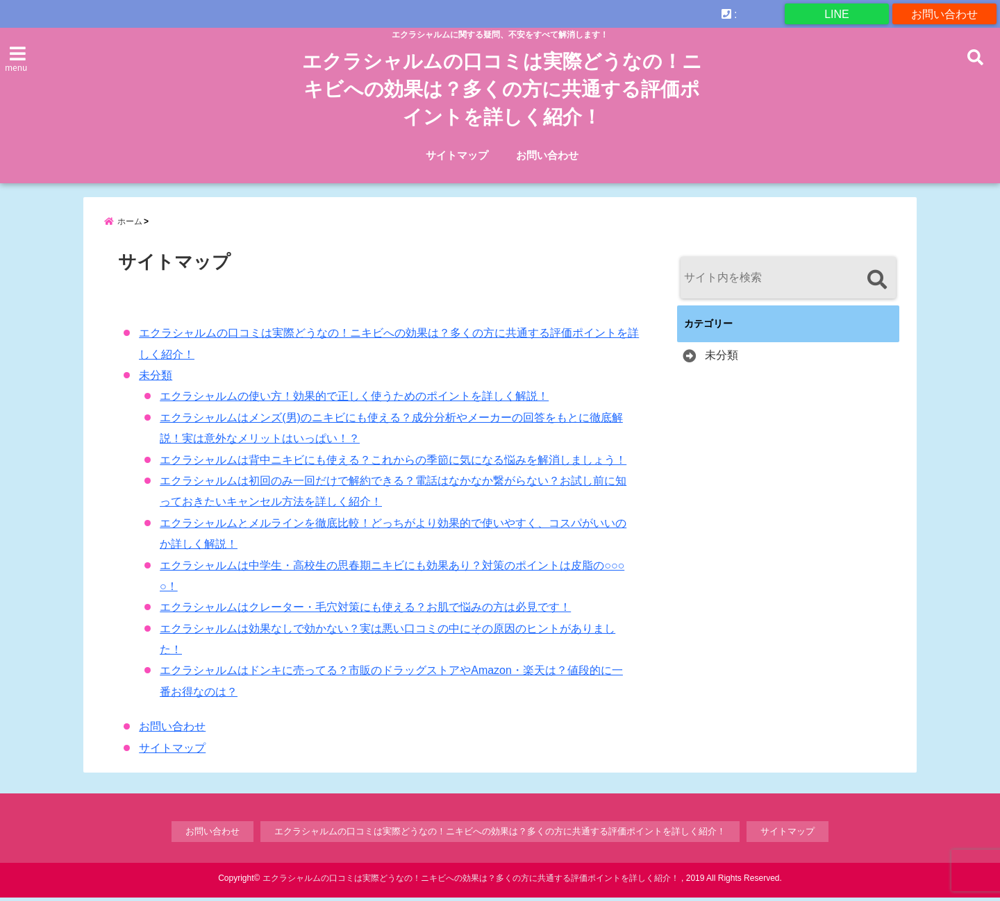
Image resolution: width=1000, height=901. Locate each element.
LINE (836, 13)
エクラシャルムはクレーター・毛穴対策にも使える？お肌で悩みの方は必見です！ (365, 611)
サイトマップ (457, 155)
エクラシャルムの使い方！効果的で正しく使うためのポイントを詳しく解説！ (354, 400)
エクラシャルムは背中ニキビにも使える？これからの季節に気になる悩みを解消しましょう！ (393, 463)
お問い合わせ (944, 13)
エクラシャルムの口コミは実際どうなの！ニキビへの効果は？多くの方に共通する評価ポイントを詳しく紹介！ (502, 89)
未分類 (155, 379)
